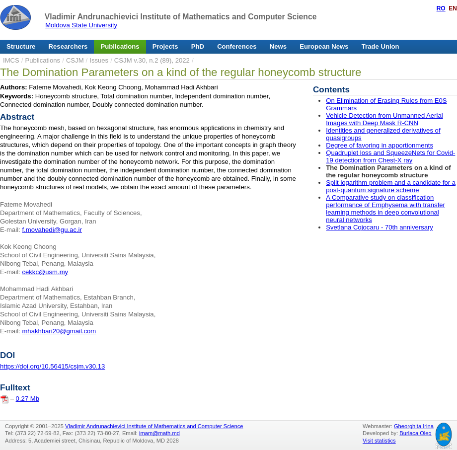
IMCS (11, 60)
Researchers (68, 46)
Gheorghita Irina (414, 426)
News (278, 46)
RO (441, 8)
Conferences (236, 46)
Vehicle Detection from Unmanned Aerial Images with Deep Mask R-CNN (384, 119)
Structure (20, 46)
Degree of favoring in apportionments (379, 145)
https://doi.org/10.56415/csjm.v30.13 (52, 366)
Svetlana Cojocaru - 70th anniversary (379, 227)
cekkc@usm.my (45, 272)
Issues (98, 60)
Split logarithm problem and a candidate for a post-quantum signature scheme (391, 186)
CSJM (75, 60)
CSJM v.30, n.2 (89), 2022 (152, 60)
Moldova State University (81, 25)
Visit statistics (379, 441)
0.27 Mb (27, 398)
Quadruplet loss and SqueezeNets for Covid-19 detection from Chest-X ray (390, 156)
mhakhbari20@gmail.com (59, 331)
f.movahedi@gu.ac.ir (51, 229)
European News (324, 46)
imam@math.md (159, 433)
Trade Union (380, 46)
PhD (197, 46)
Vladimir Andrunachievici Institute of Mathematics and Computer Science (181, 16)
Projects (165, 46)
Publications (120, 46)
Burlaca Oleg (415, 433)
